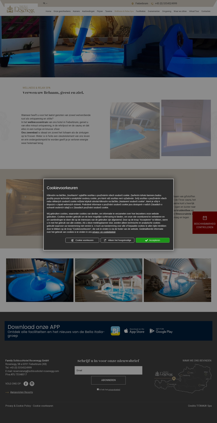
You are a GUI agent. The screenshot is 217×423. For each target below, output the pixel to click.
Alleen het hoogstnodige (117, 240)
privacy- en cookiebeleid (103, 232)
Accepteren (152, 240)
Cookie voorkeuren (82, 240)
